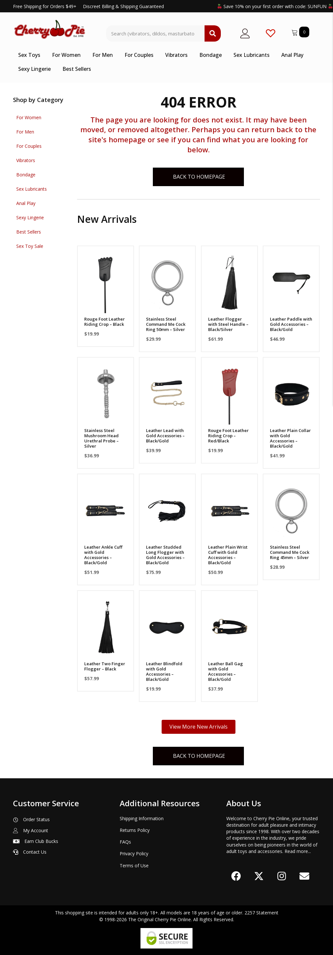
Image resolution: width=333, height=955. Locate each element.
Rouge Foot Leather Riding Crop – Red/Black (228, 435)
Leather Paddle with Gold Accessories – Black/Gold (291, 324)
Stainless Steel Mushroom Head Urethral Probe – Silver (101, 438)
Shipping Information (142, 818)
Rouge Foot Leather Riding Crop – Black (104, 321)
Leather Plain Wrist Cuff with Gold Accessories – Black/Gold (227, 555)
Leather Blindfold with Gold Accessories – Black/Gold (164, 671)
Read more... (298, 851)
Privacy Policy (134, 853)
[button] (236, 876)
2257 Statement (261, 913)
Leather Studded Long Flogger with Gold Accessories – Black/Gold (165, 555)
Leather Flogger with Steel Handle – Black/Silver (228, 324)
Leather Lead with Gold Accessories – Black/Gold (165, 435)
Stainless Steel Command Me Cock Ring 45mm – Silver (289, 552)
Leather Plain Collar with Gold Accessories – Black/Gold (290, 438)
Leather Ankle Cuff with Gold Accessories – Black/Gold (103, 555)
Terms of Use (134, 865)
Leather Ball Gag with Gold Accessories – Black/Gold (225, 671)
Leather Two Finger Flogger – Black (104, 666)
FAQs (125, 842)
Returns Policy (135, 830)
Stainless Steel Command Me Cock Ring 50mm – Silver (165, 324)
